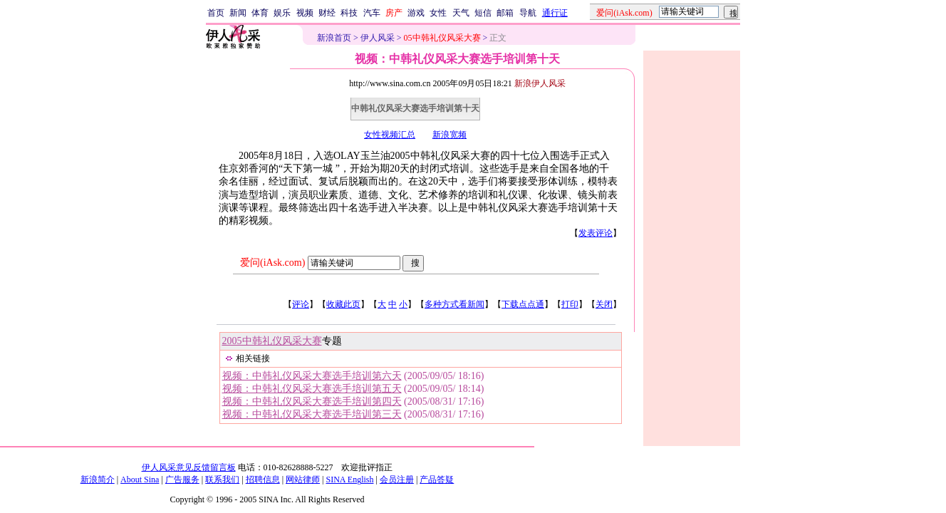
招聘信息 (263, 479)
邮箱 (505, 13)
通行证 (555, 13)
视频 (304, 13)
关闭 (604, 304)
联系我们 (222, 479)
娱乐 (282, 13)
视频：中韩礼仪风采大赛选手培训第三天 (312, 414)
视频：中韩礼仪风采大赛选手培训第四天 (312, 401)
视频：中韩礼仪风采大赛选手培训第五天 (312, 388)
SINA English (349, 479)
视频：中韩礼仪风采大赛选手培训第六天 (312, 375)
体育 (260, 13)
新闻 (237, 13)
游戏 (416, 13)
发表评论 (595, 233)
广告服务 (182, 479)
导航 (527, 13)
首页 (215, 13)
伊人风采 (377, 38)
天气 (460, 13)
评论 (300, 304)
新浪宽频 (449, 135)
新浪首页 (334, 38)
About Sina (139, 479)
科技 (349, 13)
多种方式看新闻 (454, 304)
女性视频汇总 (389, 135)
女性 (438, 13)
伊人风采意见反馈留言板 (189, 467)
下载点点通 (522, 304)
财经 (327, 13)
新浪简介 (97, 479)
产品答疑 (437, 479)
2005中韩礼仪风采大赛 (272, 341)
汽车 (371, 13)
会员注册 (397, 479)
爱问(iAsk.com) (272, 262)
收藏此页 (343, 304)
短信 (483, 13)
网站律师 (303, 479)
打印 (569, 304)
